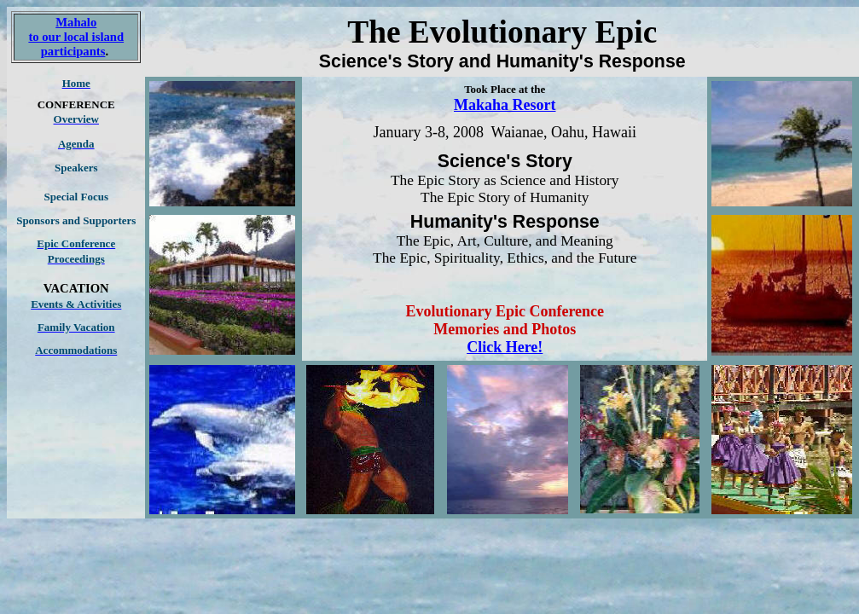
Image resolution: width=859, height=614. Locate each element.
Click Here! (505, 347)
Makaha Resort (505, 104)
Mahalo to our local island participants (76, 36)
